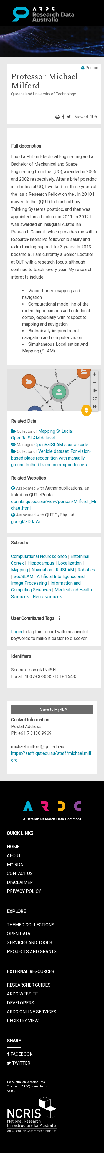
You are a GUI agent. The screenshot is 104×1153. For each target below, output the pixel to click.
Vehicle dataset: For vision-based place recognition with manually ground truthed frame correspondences (51, 458)
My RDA (15, 864)
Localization (70, 563)
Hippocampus (40, 563)
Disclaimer (20, 882)
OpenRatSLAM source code (61, 444)
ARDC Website (22, 994)
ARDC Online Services (31, 1011)
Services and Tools (29, 942)
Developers (20, 1002)
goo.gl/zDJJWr (26, 521)
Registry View (23, 1020)
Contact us (20, 873)
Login (16, 631)
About (14, 855)
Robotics (86, 569)
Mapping (19, 569)
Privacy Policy (24, 891)
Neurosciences (48, 596)
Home (13, 846)
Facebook (19, 1054)
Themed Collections (30, 924)
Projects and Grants (32, 951)
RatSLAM (65, 569)
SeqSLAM (23, 576)
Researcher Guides (28, 985)
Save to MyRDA (52, 709)
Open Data (18, 933)
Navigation (42, 569)
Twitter (18, 1063)
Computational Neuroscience (39, 556)
